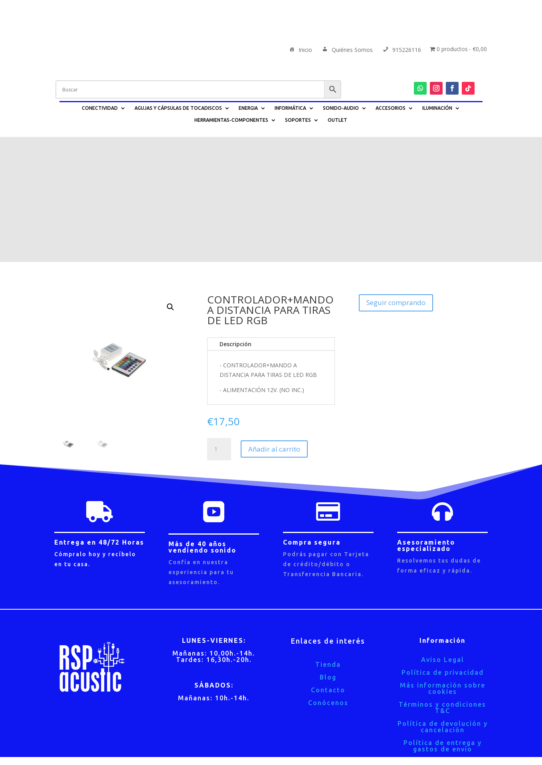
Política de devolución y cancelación (443, 601)
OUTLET (337, 120)
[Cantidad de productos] (219, 324)
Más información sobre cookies (442, 563)
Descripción (235, 219)
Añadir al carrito (274, 324)
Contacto (328, 565)
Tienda (328, 539)
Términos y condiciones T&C (442, 582)
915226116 (401, 50)
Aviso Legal (442, 534)
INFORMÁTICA (290, 108)
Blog (328, 552)
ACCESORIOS (391, 108)
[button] (170, 182)
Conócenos (328, 577)
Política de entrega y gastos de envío (443, 621)
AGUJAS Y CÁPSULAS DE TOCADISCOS (178, 108)
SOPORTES (298, 120)
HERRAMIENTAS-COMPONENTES (231, 120)
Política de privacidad (443, 547)
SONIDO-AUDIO (341, 108)
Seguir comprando (395, 177)
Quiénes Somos (347, 50)
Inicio (300, 50)
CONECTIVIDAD (100, 108)
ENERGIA (248, 108)
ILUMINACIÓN (437, 108)
